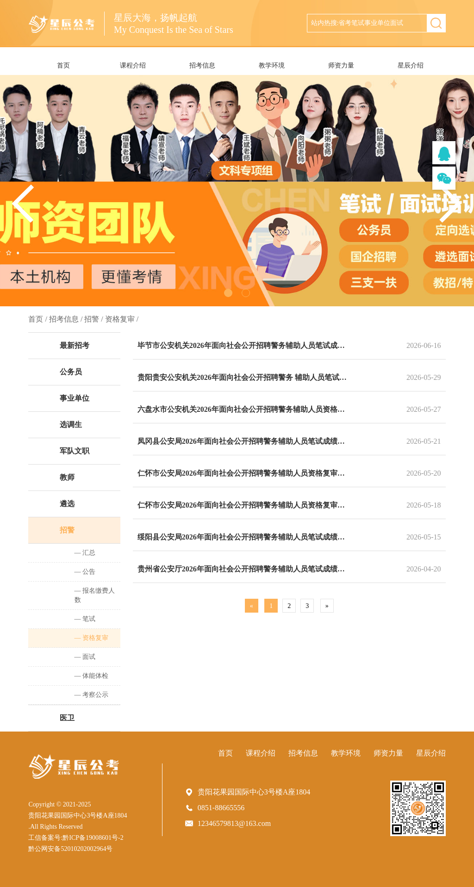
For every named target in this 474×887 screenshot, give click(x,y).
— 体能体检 (92, 675)
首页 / (37, 319)
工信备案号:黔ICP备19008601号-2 (75, 837)
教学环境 (272, 65)
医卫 (67, 718)
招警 (67, 530)
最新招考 (74, 345)
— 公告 (85, 571)
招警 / (93, 319)
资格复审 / (121, 319)
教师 (67, 477)
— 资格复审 (92, 637)
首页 (63, 65)
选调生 (71, 424)
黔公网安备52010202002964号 (70, 848)
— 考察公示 (92, 694)
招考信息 (202, 65)
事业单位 (74, 398)
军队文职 (74, 451)
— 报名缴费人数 (95, 595)
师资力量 (341, 65)
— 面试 (85, 656)
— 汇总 (85, 552)
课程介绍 (133, 65)
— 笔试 (85, 618)
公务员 (71, 372)
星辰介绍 (411, 65)
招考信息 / (65, 319)
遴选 (67, 504)
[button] (451, 203)
